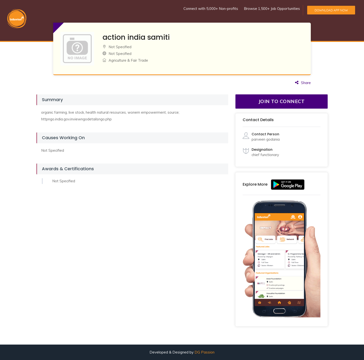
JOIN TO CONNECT (282, 101)
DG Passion (204, 352)
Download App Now (331, 10)
